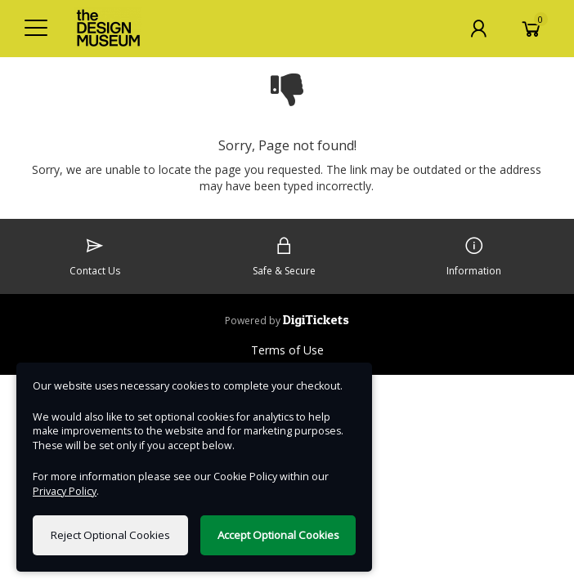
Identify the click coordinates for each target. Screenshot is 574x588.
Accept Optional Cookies (278, 535)
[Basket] (531, 28)
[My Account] (478, 28)
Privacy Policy (64, 491)
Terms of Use (287, 350)
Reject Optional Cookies (110, 535)
